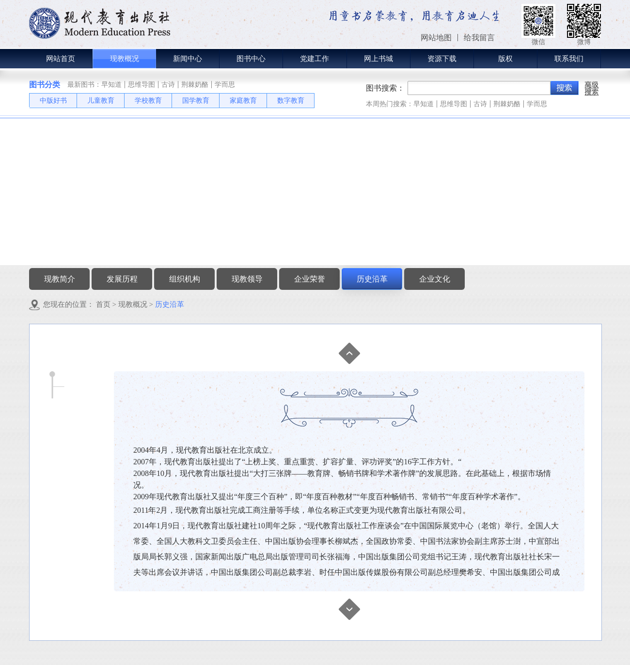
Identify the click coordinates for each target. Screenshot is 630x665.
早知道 (111, 84)
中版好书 (53, 100)
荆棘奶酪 (194, 84)
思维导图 (141, 84)
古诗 (168, 84)
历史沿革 (169, 304)
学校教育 (148, 100)
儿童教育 (100, 100)
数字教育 (290, 100)
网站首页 (60, 59)
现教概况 (132, 304)
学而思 (225, 84)
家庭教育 (243, 100)
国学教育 (195, 100)
